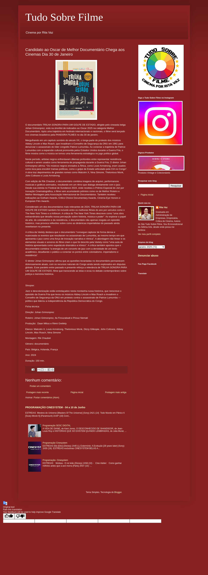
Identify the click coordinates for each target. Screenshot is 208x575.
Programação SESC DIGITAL (57, 425)
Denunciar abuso (148, 255)
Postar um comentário (40, 386)
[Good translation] (8, 516)
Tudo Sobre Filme (64, 17)
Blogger (118, 492)
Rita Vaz (163, 207)
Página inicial (77, 392)
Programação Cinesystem (55, 443)
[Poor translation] (20, 516)
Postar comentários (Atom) (46, 397)
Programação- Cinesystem (55, 460)
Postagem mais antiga (115, 392)
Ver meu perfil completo (149, 234)
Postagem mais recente (37, 392)
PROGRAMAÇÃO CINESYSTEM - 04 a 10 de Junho (55, 407)
